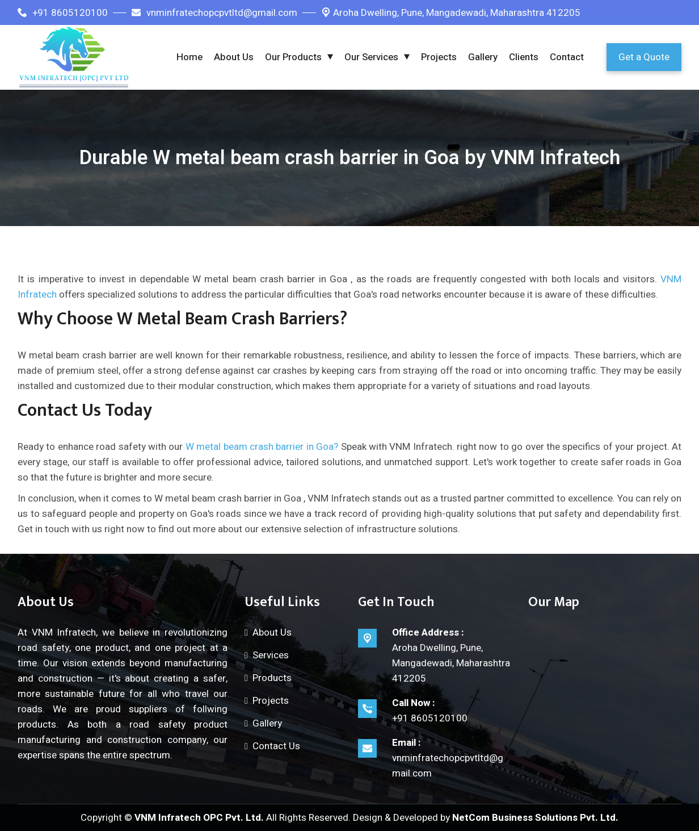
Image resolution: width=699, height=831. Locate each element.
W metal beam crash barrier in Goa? (262, 447)
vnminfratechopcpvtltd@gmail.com (214, 13)
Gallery (483, 57)
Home (189, 57)
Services (270, 655)
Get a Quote (643, 57)
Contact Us (276, 746)
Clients (523, 57)
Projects (439, 57)
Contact (567, 57)
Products (272, 678)
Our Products (293, 57)
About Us (234, 57)
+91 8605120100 (63, 13)
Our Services (371, 57)
